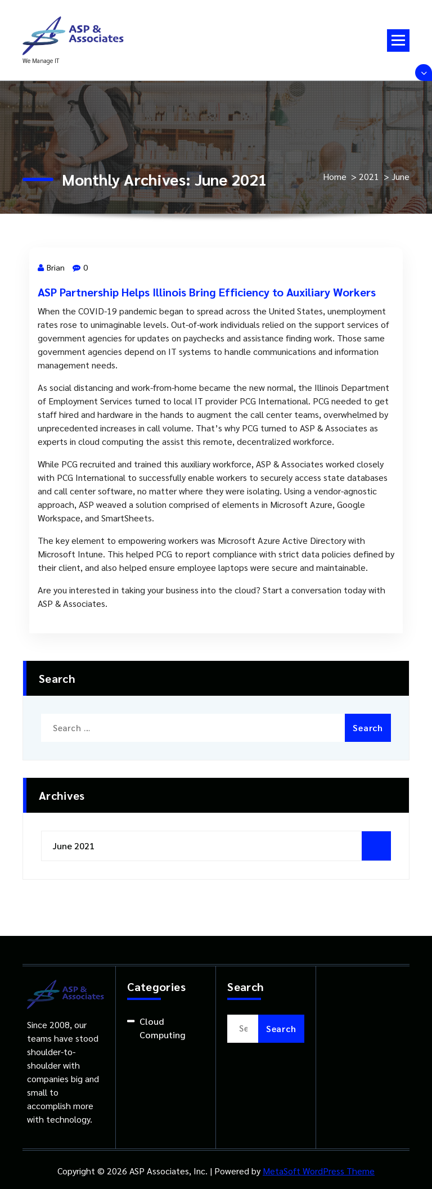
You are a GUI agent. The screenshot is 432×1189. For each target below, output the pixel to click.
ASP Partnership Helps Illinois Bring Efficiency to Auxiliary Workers (207, 292)
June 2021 (73, 846)
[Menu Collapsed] (398, 40)
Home (334, 176)
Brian (51, 267)
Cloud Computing (162, 1028)
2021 (369, 176)
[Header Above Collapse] (423, 72)
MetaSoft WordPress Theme (319, 1171)
